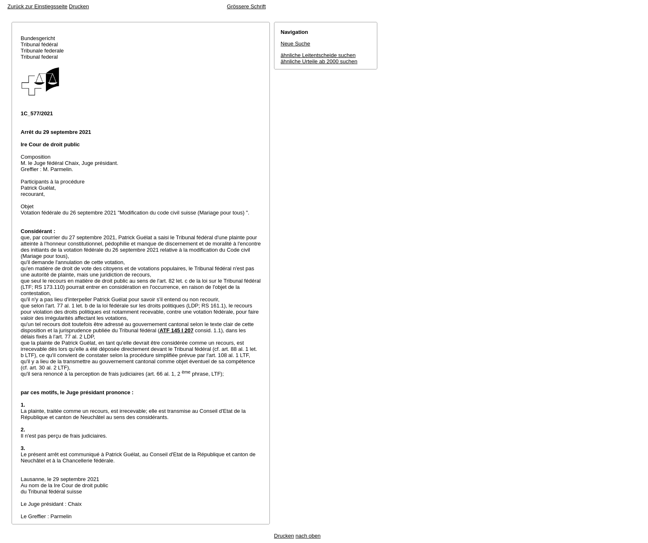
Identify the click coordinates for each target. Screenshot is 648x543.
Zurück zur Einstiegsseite (37, 6)
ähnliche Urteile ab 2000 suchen (319, 61)
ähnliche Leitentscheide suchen (318, 55)
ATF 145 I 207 (176, 330)
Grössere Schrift (246, 6)
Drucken (79, 6)
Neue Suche (295, 43)
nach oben (308, 536)
